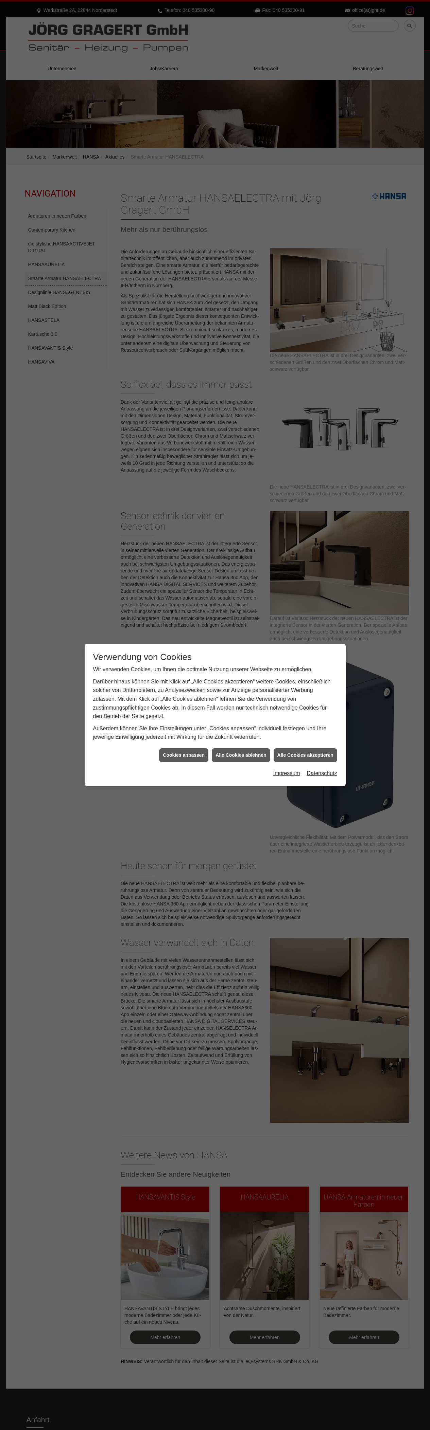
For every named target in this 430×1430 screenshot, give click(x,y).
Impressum (286, 750)
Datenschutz (322, 750)
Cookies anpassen (184, 731)
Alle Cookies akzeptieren (305, 731)
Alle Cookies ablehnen (241, 731)
